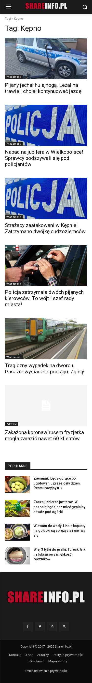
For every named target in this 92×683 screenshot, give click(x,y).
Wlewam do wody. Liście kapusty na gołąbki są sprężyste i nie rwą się (59, 530)
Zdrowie (11, 424)
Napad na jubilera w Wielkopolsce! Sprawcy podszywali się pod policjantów (44, 158)
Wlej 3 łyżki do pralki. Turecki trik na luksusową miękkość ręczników (59, 554)
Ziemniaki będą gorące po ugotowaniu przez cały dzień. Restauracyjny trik (57, 483)
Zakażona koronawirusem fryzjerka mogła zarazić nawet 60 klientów (44, 435)
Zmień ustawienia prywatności (46, 671)
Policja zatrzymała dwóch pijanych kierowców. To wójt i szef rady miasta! (44, 298)
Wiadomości (13, 76)
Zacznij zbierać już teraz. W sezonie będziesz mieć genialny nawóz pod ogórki (59, 507)
